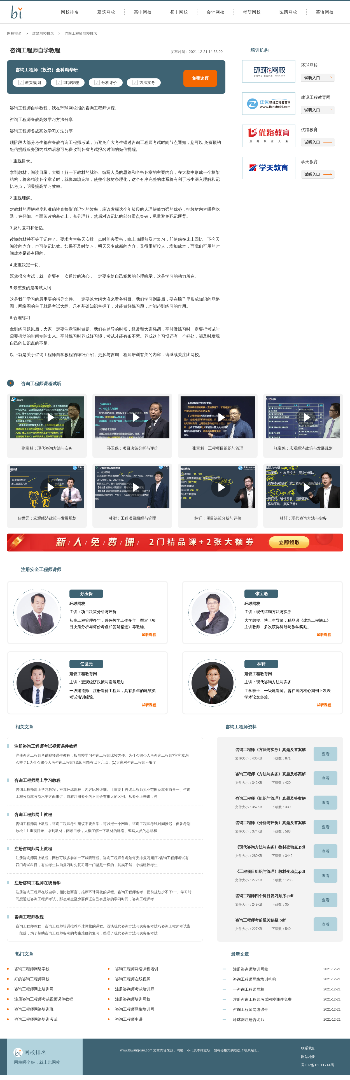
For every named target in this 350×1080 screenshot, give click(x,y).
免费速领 (200, 78)
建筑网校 (106, 12)
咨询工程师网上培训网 (33, 989)
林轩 (261, 663)
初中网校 (179, 12)
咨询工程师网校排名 (80, 33)
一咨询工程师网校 (248, 989)
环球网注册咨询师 (248, 1019)
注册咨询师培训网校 (132, 999)
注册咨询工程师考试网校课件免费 (262, 999)
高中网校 (143, 12)
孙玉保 (86, 593)
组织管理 (67, 82)
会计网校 (216, 12)
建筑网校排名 (43, 33)
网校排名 (70, 12)
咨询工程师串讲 (129, 1019)
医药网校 (288, 12)
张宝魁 (261, 593)
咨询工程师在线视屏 (132, 979)
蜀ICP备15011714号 (317, 1065)
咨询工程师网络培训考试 (35, 1019)
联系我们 (308, 1048)
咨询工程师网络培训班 (33, 1009)
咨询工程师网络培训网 (134, 1009)
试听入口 (312, 78)
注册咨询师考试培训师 (134, 989)
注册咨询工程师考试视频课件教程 (43, 999)
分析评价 (105, 82)
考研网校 (252, 12)
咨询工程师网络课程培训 (136, 969)
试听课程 (149, 635)
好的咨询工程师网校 (32, 979)
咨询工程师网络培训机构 (254, 979)
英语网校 (325, 12)
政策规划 (29, 82)
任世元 (86, 663)
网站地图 (308, 1057)
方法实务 (143, 82)
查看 (326, 754)
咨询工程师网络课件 (250, 1009)
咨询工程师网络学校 (32, 969)
